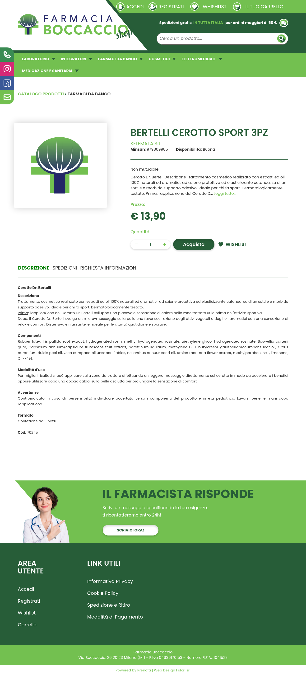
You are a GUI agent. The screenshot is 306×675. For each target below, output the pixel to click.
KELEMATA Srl (145, 143)
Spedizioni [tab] (64, 268)
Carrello (27, 624)
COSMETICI (162, 59)
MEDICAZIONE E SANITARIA (50, 71)
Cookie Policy (103, 593)
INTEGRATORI (76, 59)
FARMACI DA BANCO (120, 59)
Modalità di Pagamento (115, 617)
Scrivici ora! (130, 530)
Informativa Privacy (110, 581)
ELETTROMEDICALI (201, 59)
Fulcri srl (183, 670)
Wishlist (27, 613)
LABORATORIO (38, 59)
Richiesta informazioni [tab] (108, 268)
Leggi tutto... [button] (225, 193)
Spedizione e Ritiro (108, 605)
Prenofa (143, 670)
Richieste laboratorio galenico (46, 6)
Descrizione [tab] (33, 268)
